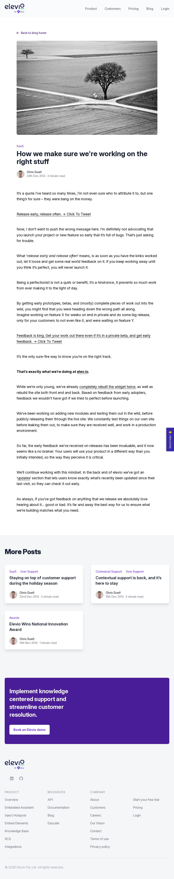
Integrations (13, 847)
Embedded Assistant (19, 807)
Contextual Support (109, 571)
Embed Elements (16, 823)
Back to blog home (31, 32)
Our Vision (97, 823)
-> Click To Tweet (76, 214)
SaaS (20, 146)
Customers (113, 9)
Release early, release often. (39, 214)
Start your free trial (146, 800)
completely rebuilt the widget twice (107, 387)
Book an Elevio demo (29, 730)
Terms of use (99, 839)
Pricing (133, 9)
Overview (11, 800)
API (50, 800)
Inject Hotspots (15, 815)
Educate (53, 823)
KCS (8, 839)
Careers (95, 815)
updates (23, 478)
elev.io (82, 372)
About (94, 800)
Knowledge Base (17, 831)
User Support (29, 571)
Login (165, 9)
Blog (149, 9)
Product (91, 9)
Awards (14, 617)
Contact (95, 831)
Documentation (58, 807)
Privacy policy (100, 847)
